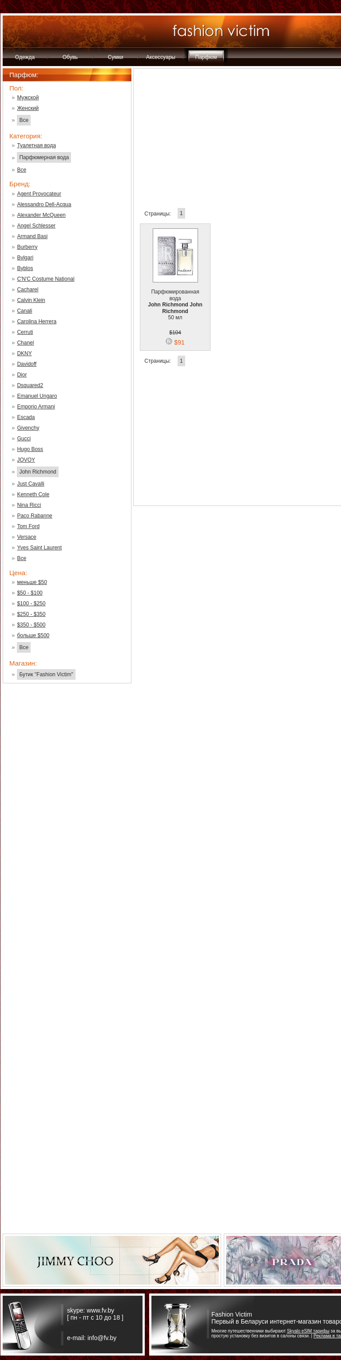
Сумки (115, 57)
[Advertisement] (67, 832)
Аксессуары (160, 57)
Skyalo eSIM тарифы (308, 1331)
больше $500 (33, 635)
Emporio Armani (36, 407)
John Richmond (37, 472)
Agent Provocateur (39, 194)
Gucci (24, 438)
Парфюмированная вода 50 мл (175, 299)
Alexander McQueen (41, 215)
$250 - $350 (31, 614)
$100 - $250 (31, 603)
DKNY (24, 353)
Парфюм (206, 57)
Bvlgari (25, 258)
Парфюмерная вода (44, 157)
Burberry (27, 247)
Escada (26, 417)
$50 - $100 (29, 593)
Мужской (28, 97)
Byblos (25, 268)
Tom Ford (28, 526)
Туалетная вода (36, 145)
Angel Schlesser (36, 226)
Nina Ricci (29, 505)
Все (23, 120)
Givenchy (28, 428)
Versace (26, 537)
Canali (24, 311)
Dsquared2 (30, 385)
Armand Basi (32, 236)
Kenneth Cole (33, 494)
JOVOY (26, 460)
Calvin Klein (31, 300)
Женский (28, 108)
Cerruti (25, 332)
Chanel (25, 343)
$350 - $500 (31, 625)
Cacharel (27, 289)
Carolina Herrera (36, 321)
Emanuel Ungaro (37, 396)
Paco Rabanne (34, 516)
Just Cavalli (30, 484)
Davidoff (26, 364)
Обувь (70, 57)
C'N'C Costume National (45, 279)
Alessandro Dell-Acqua (44, 204)
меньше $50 (32, 582)
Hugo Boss (30, 449)
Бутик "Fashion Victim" (46, 674)
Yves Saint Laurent (39, 548)
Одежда (25, 57)
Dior (22, 375)
